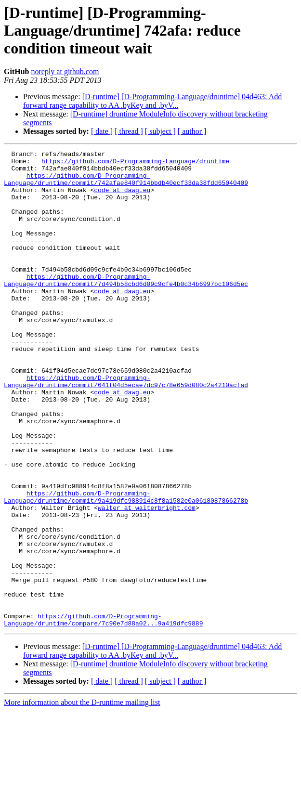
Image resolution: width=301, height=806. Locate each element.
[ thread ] (129, 131)
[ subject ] (160, 131)
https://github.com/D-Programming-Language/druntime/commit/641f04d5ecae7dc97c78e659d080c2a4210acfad (126, 428)
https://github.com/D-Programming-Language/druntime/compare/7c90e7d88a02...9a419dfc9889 (103, 714)
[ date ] (102, 131)
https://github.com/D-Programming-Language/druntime (135, 163)
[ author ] (192, 131)
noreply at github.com (65, 71)
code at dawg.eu (122, 198)
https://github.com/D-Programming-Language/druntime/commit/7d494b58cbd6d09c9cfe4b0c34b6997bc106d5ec (126, 306)
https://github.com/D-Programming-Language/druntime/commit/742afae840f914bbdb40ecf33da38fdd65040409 (126, 185)
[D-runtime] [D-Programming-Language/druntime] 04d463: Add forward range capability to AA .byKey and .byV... (152, 100)
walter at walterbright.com (147, 579)
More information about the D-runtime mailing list (82, 797)
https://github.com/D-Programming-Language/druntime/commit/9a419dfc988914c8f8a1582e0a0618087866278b (126, 566)
